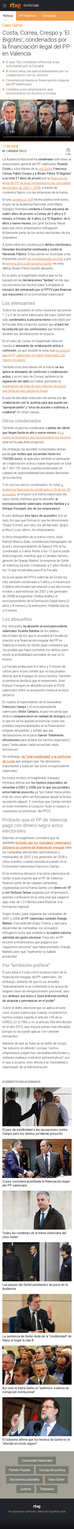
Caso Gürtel (56, 1479)
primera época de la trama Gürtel (29, 263)
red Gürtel (45, 169)
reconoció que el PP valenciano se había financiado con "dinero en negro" (36, 355)
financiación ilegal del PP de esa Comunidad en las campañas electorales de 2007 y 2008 (36, 183)
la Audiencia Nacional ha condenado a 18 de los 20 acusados (36, 489)
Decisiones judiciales (24, 1479)
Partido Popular (19, 1470)
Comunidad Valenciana (37, 1460)
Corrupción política (52, 1470)
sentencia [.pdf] (22, 199)
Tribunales (47, 1489)
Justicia (25, 1489)
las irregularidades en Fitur (45, 259)
